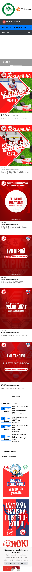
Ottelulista (5, 413)
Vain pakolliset (22, 563)
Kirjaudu (16, 33)
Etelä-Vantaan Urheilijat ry (17, 27)
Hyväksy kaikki (10, 563)
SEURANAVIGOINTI (17, 21)
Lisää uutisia (16, 364)
